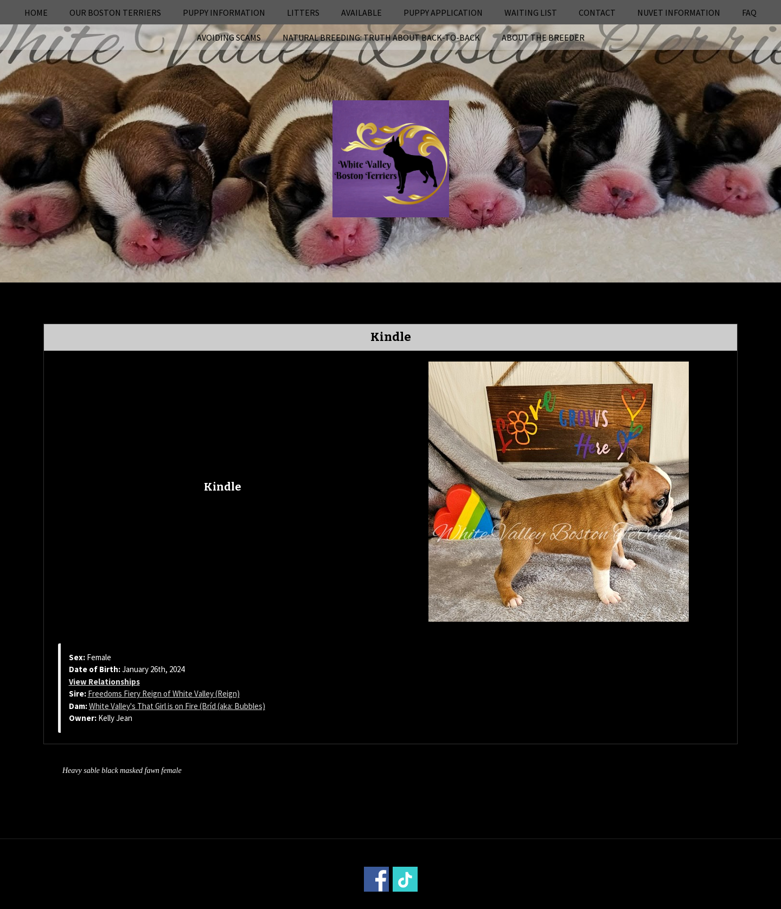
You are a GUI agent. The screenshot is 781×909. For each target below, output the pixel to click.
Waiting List (530, 12)
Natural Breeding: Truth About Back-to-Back (381, 37)
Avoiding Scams (229, 37)
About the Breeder (543, 37)
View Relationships (104, 681)
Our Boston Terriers (115, 12)
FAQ (749, 12)
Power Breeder (451, 902)
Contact (597, 12)
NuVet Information (678, 12)
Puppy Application (443, 12)
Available (361, 12)
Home (36, 12)
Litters (303, 12)
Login (537, 902)
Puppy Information (224, 12)
